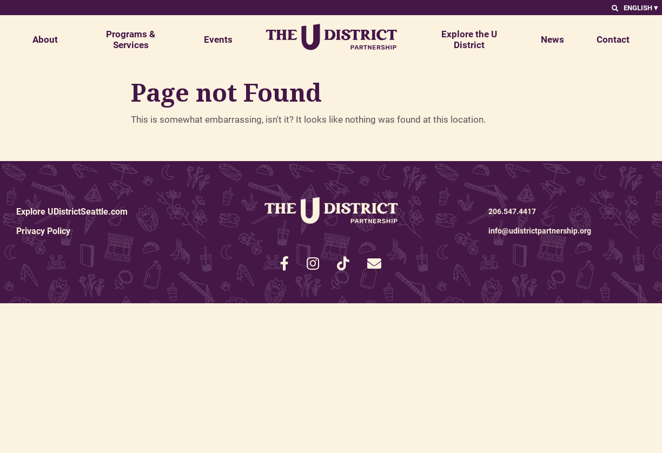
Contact (613, 39)
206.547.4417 (512, 211)
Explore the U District (469, 39)
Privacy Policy (43, 230)
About (45, 39)
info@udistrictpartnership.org (539, 230)
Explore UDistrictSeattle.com (72, 211)
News (552, 39)
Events (218, 39)
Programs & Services (130, 39)
